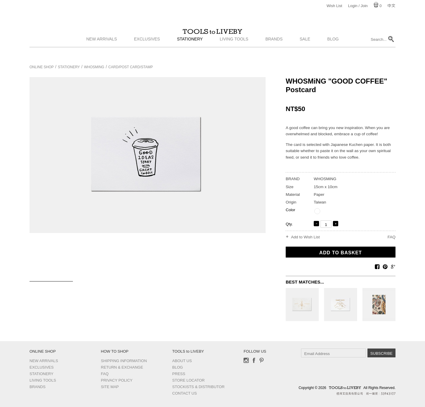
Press (178, 374)
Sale (305, 51)
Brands (273, 51)
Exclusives (147, 51)
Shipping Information (124, 361)
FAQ (391, 237)
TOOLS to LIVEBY (212, 37)
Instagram (246, 360)
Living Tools (234, 51)
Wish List (334, 6)
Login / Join (358, 6)
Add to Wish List (305, 237)
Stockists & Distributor (198, 387)
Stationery (190, 51)
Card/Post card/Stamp (130, 67)
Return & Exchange (122, 367)
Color (290, 210)
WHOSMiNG (94, 67)
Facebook (253, 360)
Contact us (184, 393)
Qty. (289, 224)
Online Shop (42, 67)
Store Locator (188, 380)
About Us (182, 361)
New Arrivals (101, 51)
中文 (391, 6)
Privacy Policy (117, 380)
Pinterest (261, 360)
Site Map (110, 387)
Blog (333, 51)
